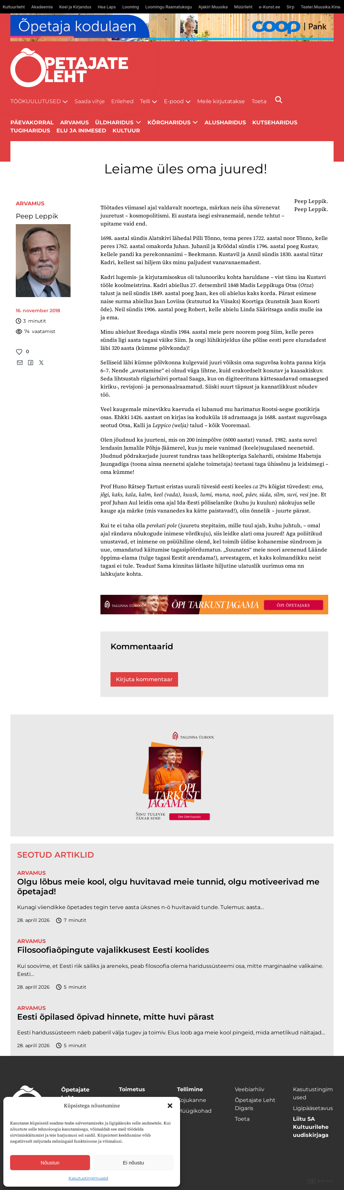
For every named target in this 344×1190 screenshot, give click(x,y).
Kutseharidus (274, 122)
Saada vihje (90, 101)
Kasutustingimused (88, 1178)
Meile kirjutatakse (221, 101)
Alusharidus (225, 122)
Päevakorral (32, 122)
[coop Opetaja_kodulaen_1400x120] (172, 27)
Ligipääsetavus (313, 1108)
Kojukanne (191, 1100)
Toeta (259, 101)
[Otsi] (279, 100)
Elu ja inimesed (81, 130)
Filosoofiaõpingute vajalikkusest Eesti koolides (113, 950)
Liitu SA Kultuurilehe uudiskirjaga (311, 1127)
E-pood (174, 101)
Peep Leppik (37, 216)
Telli (145, 101)
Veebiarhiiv (249, 1089)
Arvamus (30, 203)
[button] (170, 1105)
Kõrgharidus (168, 122)
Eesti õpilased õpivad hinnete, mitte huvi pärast (115, 1017)
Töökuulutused (35, 101)
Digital (320, 1181)
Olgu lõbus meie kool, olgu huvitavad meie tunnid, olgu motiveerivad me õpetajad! (168, 886)
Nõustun (50, 1162)
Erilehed (122, 101)
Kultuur (126, 130)
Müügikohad (194, 1111)
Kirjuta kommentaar (144, 679)
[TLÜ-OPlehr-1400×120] (214, 604)
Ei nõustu (133, 1162)
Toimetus (132, 1089)
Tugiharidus (30, 130)
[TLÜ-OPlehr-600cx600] (172, 775)
